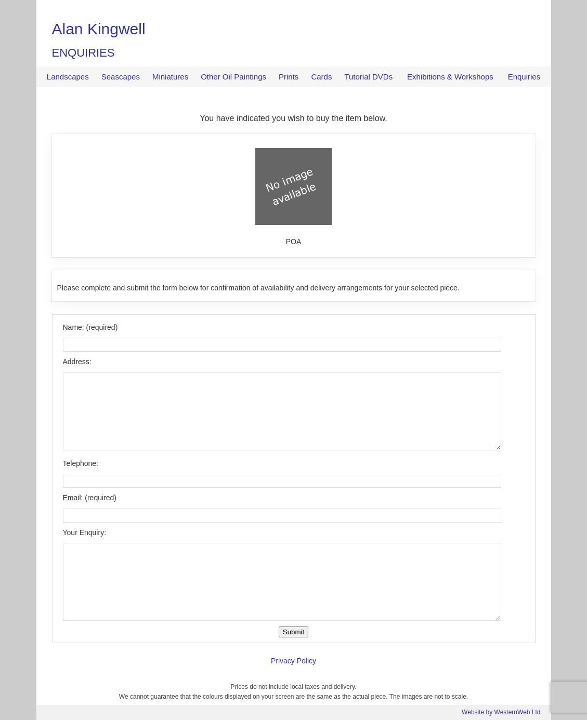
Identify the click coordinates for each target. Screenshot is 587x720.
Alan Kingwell (99, 28)
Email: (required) (89, 498)
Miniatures (170, 76)
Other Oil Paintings (233, 76)
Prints (288, 76)
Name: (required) (90, 327)
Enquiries (524, 76)
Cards (321, 76)
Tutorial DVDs (368, 76)
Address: (77, 361)
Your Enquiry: (85, 532)
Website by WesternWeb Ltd (501, 712)
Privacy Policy (293, 661)
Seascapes (120, 76)
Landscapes (68, 76)
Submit (293, 632)
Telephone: (81, 463)
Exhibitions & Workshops (450, 76)
